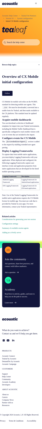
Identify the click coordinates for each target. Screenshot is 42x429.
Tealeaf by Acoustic (9, 359)
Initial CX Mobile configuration (17, 21)
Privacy (2, 421)
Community (6, 379)
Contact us (7, 333)
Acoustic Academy (9, 382)
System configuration (24, 18)
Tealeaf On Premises (28, 16)
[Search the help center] (21, 42)
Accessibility (31, 421)
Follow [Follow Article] (7, 93)
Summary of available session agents (15, 228)
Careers (5, 397)
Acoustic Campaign (9, 364)
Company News (8, 400)
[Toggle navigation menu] (36, 3)
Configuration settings (10, 224)
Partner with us (7, 403)
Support (5, 374)
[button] (21, 64)
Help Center (6, 377)
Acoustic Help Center (10, 16)
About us (5, 394)
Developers (6, 385)
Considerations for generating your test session (19, 219)
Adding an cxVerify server (11, 232)
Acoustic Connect (8, 356)
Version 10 (10, 18)
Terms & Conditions (16, 421)
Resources (6, 405)
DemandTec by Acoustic (11, 361)
